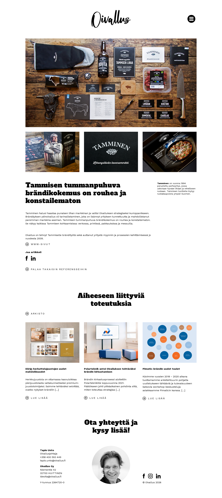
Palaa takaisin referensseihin (59, 269)
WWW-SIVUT (41, 244)
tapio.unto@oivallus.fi (53, 460)
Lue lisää (39, 397)
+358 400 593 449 (50, 457)
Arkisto (38, 313)
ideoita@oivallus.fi (50, 476)
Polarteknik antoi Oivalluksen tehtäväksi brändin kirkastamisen (110, 370)
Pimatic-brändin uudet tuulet (161, 368)
